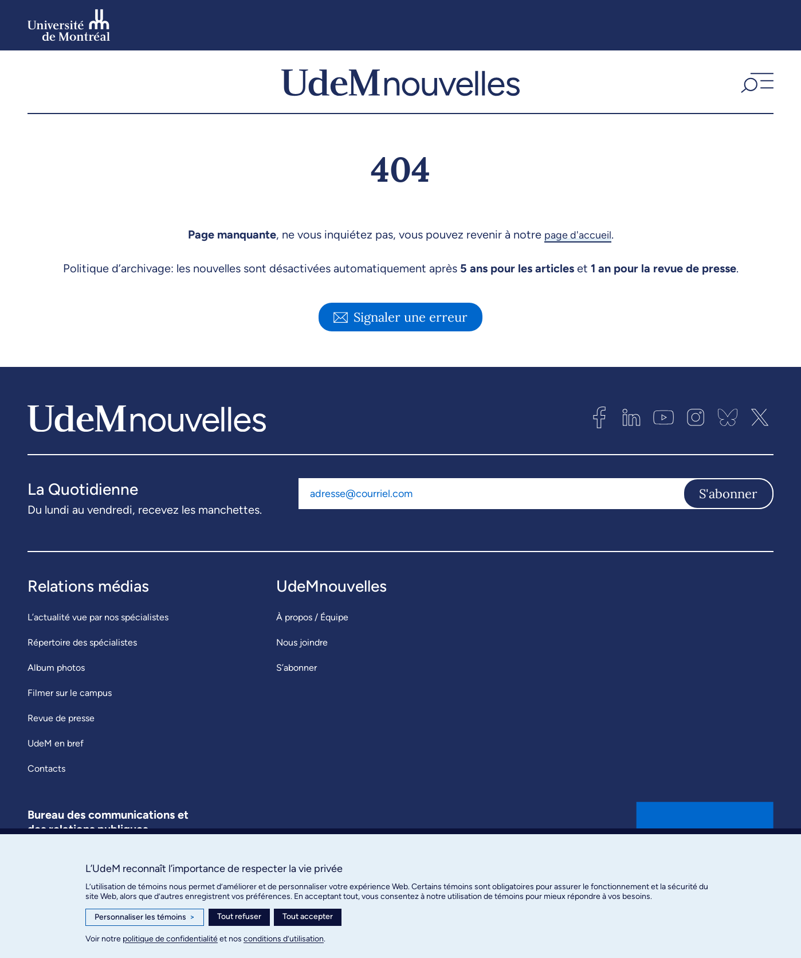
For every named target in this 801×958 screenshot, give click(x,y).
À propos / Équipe (312, 636)
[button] (755, 91)
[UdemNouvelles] (400, 91)
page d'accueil (578, 253)
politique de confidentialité (170, 939)
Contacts (46, 787)
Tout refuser (239, 916)
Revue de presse (61, 737)
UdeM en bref (56, 762)
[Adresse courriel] (491, 511)
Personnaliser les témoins (145, 917)
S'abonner (728, 512)
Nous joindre (302, 661)
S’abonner (296, 686)
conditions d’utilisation (284, 939)
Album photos (56, 686)
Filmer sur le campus (70, 711)
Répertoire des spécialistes (82, 661)
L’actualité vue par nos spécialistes (98, 636)
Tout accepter (307, 916)
